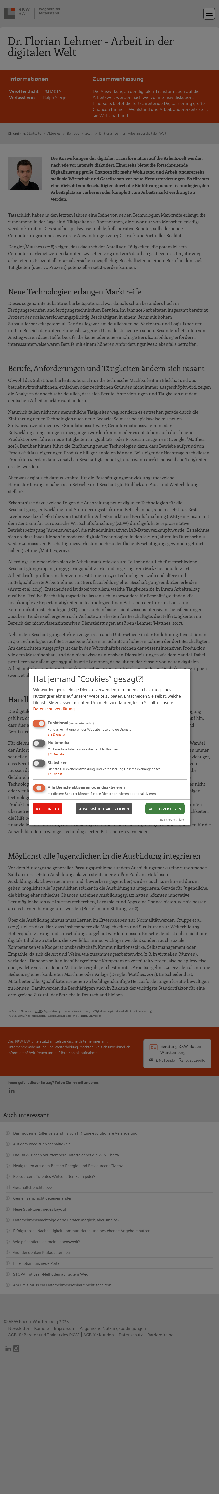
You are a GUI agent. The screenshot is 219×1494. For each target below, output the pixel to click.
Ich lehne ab (47, 808)
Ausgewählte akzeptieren (104, 808)
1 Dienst (55, 773)
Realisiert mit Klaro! (172, 819)
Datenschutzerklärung (54, 708)
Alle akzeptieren (165, 808)
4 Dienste (56, 734)
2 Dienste (56, 754)
